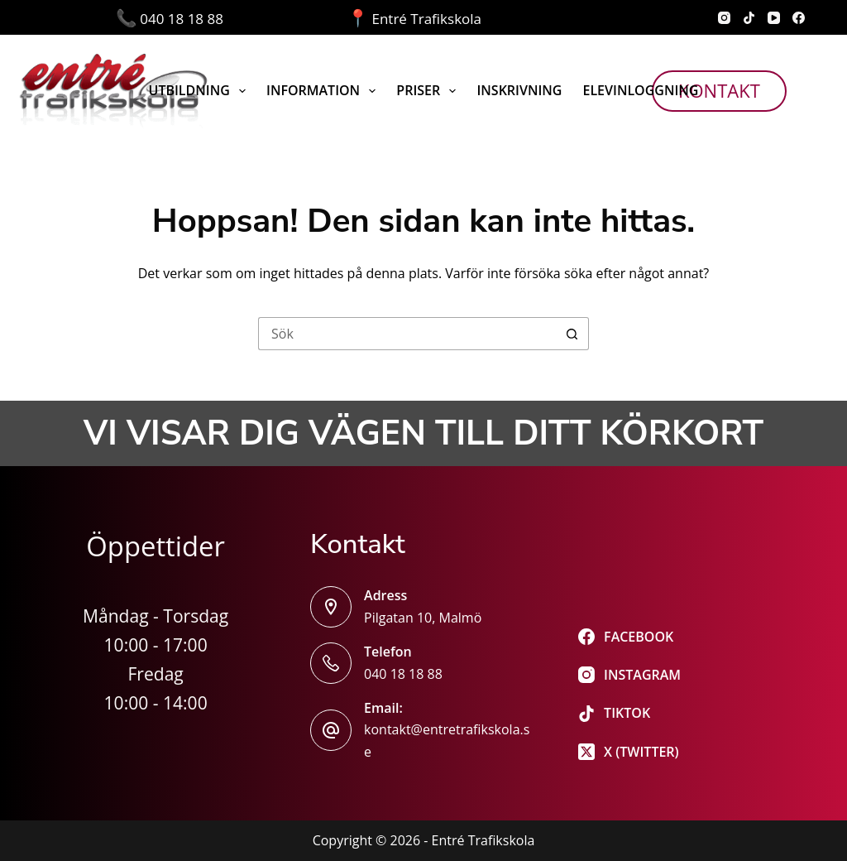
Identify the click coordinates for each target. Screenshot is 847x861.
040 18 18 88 (231, 18)
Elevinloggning (640, 90)
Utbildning (201, 91)
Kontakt (719, 90)
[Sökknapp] (572, 333)
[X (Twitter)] (629, 751)
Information (324, 91)
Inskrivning (519, 90)
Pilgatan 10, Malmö (422, 617)
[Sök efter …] (407, 333)
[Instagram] (724, 18)
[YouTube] (774, 18)
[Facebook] (798, 18)
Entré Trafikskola (414, 18)
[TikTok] (749, 18)
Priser (429, 91)
